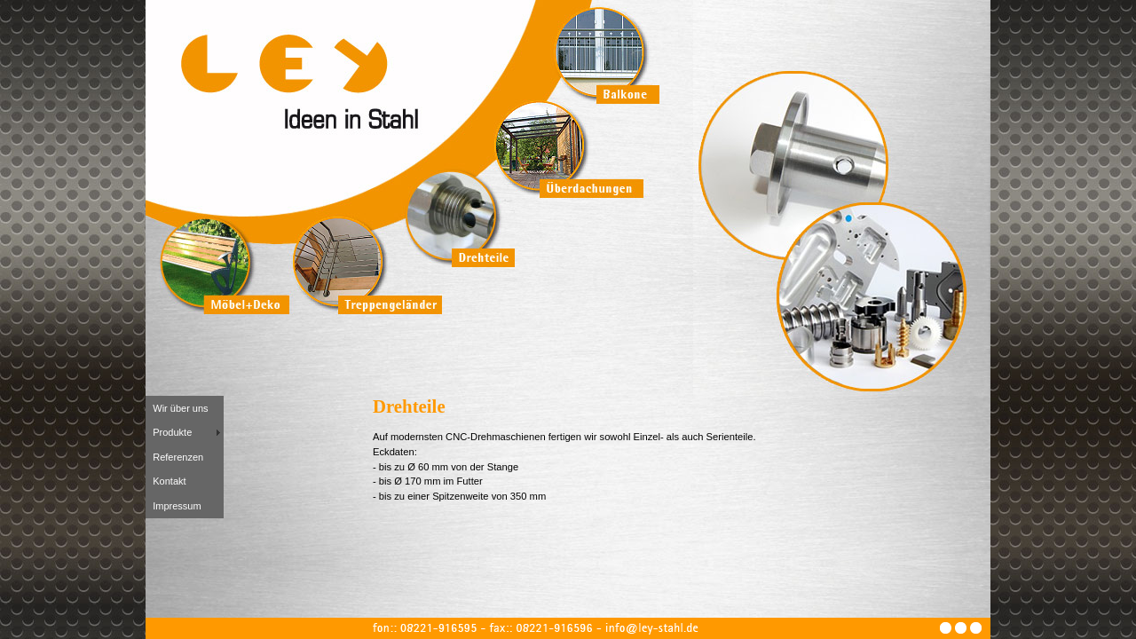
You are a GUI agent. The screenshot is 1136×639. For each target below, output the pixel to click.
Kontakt (169, 481)
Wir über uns (180, 408)
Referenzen (178, 457)
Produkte (172, 432)
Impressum (177, 506)
